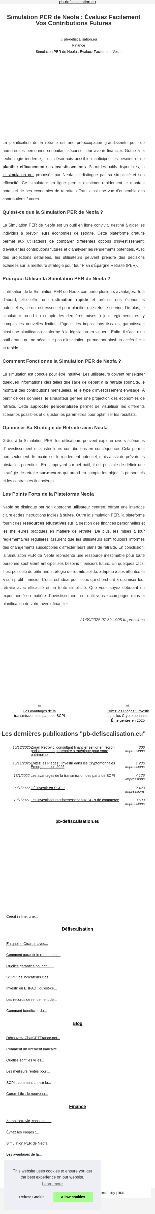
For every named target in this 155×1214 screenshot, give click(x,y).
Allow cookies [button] (73, 1197)
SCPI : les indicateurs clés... (28, 977)
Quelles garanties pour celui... (30, 966)
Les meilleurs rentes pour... (28, 1071)
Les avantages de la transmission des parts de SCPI (39, 713)
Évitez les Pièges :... (22, 1132)
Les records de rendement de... (31, 1000)
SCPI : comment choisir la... (28, 1083)
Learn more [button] (52, 1184)
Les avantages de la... (24, 1154)
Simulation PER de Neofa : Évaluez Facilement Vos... (79, 52)
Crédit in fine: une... (22, 916)
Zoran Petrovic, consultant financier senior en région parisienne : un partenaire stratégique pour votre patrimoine (73, 751)
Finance (78, 45)
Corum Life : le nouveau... (27, 1094)
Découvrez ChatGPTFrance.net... (33, 1038)
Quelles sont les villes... (25, 1060)
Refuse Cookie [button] (31, 1197)
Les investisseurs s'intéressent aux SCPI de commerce (74, 800)
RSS (121, 1193)
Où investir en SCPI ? (47, 788)
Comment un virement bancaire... (33, 1049)
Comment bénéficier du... (26, 1011)
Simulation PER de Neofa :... (29, 1143)
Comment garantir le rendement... (33, 955)
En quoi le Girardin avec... (27, 944)
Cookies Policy (104, 1193)
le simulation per (18, 175)
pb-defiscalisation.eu (80, 39)
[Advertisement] (73, 93)
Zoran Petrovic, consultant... (28, 1121)
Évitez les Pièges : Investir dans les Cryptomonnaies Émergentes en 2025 (73, 765)
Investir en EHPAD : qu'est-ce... (31, 988)
